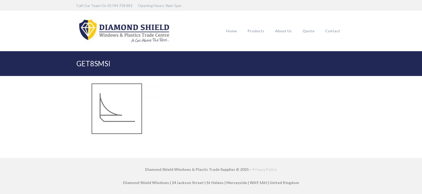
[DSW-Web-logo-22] (124, 31)
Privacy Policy (264, 169)
